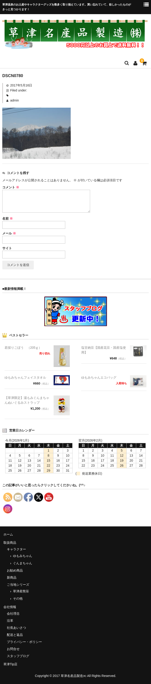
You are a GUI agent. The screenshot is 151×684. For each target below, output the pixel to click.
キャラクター (16, 549)
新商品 (11, 577)
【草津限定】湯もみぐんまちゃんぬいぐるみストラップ (27, 400)
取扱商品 (9, 542)
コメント (10, 187)
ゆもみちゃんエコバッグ (98, 377)
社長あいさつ (16, 627)
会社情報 (9, 607)
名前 (7, 218)
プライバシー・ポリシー (24, 642)
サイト (7, 248)
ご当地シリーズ (18, 584)
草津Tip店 (10, 664)
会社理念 (13, 613)
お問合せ (13, 649)
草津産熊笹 (21, 591)
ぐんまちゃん (22, 563)
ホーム (8, 534)
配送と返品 (15, 635)
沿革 (10, 620)
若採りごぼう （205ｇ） (23, 347)
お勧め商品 (15, 570)
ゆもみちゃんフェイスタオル (25, 377)
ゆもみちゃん (22, 556)
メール (9, 233)
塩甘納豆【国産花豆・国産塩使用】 (103, 350)
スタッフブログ (18, 656)
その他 (18, 598)
